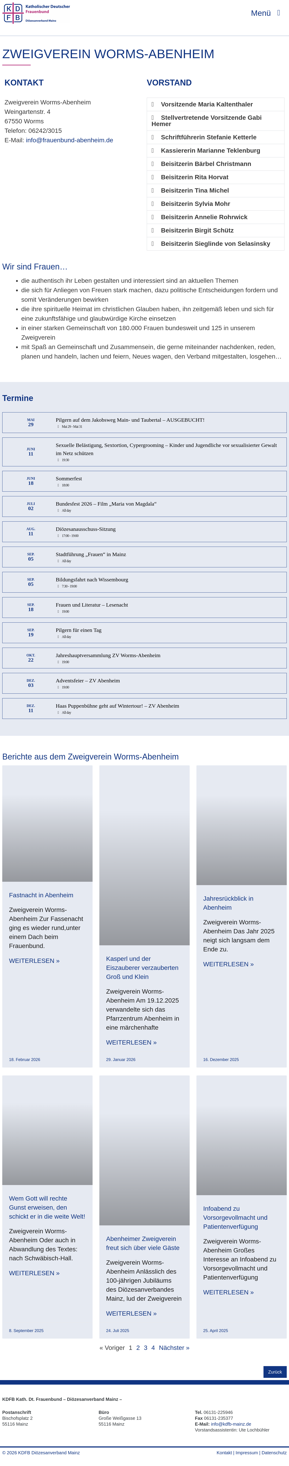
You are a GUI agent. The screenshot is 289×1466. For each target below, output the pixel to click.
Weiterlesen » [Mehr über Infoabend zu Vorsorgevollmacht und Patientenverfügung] (228, 1293)
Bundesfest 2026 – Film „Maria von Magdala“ (106, 505)
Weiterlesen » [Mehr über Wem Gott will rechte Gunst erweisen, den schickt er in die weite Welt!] (34, 1274)
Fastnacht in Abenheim (41, 896)
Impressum (247, 1454)
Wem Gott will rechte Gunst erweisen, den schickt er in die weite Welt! (47, 1208)
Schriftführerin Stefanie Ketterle (208, 138)
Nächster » (174, 1349)
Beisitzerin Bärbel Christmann (206, 165)
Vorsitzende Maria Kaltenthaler (207, 105)
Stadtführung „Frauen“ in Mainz (91, 556)
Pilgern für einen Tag (79, 631)
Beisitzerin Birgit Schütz (197, 231)
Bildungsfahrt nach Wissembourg (92, 581)
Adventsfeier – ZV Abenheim (88, 682)
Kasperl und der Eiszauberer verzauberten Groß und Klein (142, 969)
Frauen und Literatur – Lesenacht (92, 606)
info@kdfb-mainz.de (231, 1425)
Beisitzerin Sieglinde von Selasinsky (215, 245)
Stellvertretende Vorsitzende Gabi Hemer (206, 122)
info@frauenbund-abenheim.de (69, 141)
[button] (215, 105)
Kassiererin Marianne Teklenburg (210, 151)
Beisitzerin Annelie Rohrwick (204, 218)
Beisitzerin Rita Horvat (194, 178)
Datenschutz (274, 1454)
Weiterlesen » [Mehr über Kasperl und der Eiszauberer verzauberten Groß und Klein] (131, 1043)
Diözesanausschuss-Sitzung (86, 530)
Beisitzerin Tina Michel (195, 191)
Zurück (275, 1373)
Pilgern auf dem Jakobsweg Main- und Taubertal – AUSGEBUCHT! (130, 421)
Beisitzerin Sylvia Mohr (195, 205)
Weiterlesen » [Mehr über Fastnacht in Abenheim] (34, 962)
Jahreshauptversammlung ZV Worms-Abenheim (108, 657)
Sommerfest (69, 480)
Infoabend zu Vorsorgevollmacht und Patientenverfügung (235, 1218)
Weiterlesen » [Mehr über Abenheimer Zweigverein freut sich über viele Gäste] (131, 1314)
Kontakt (224, 1454)
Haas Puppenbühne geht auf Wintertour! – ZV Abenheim (117, 707)
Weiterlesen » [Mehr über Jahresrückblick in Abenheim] (228, 965)
